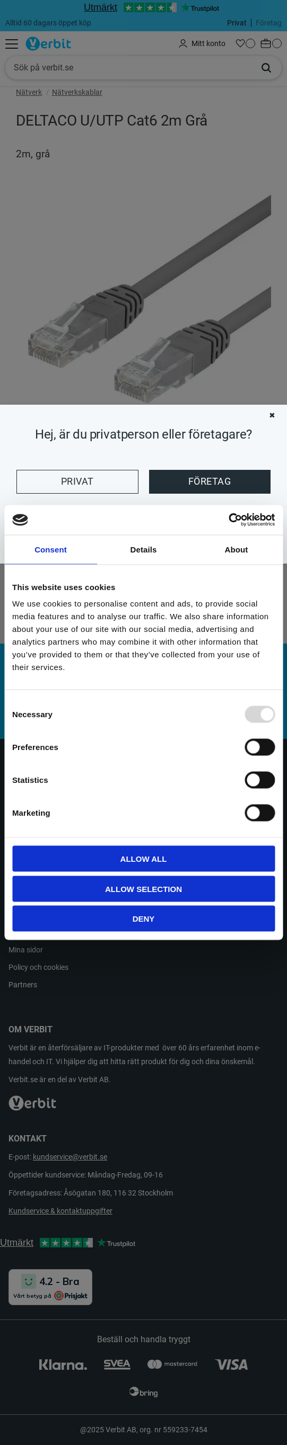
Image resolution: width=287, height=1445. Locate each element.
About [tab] (236, 549)
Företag (209, 481)
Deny (144, 918)
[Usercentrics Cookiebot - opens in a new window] (228, 520)
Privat (77, 481)
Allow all (143, 858)
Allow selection (143, 888)
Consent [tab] (50, 549)
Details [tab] (144, 549)
